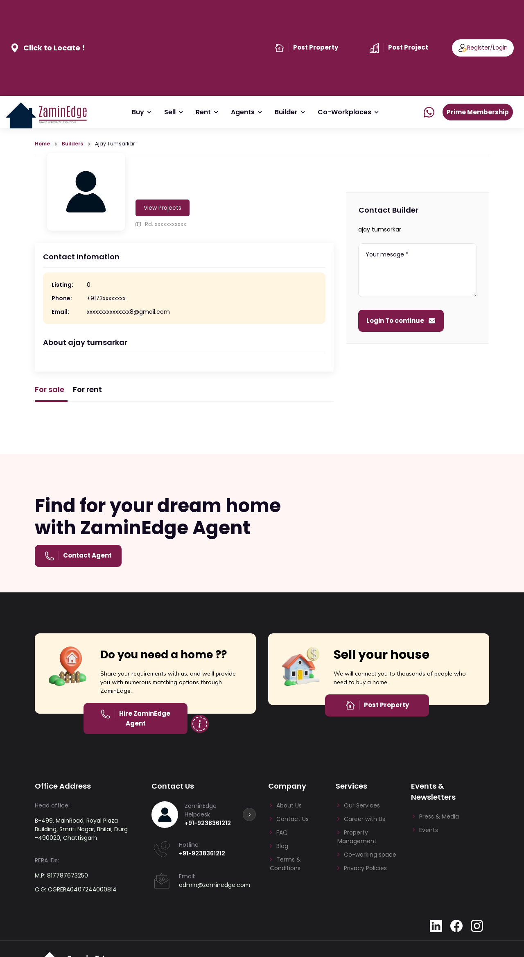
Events (428, 830)
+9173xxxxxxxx (106, 298)
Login (500, 47)
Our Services (362, 805)
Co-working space (370, 854)
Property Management (357, 836)
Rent (203, 112)
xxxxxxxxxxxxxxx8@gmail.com (128, 312)
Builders (72, 143)
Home (42, 143)
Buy (138, 112)
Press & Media (439, 816)
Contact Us (292, 819)
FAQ (282, 832)
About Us (289, 805)
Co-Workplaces (345, 112)
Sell (170, 112)
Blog (282, 846)
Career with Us (364, 819)
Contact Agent (87, 555)
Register (478, 47)
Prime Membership (478, 112)
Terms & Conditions (285, 863)
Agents (243, 112)
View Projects (162, 208)
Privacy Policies (365, 868)
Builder (286, 112)
